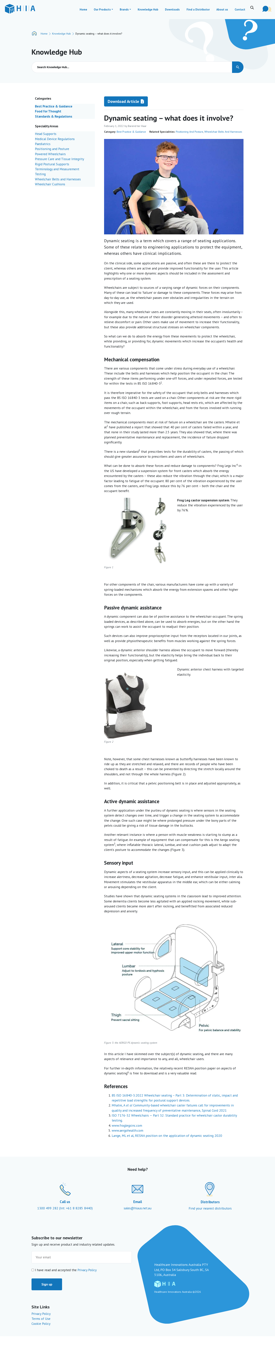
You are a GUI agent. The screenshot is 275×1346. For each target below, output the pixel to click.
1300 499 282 (48, 1208)
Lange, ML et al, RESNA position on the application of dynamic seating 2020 (167, 1135)
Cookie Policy (41, 1323)
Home (44, 33)
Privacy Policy (87, 1270)
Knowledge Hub (61, 33)
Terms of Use (41, 1318)
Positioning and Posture (189, 131)
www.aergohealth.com (127, 1130)
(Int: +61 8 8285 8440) (76, 1208)
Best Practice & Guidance (131, 131)
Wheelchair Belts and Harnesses (223, 131)
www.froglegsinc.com (127, 1125)
